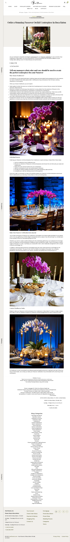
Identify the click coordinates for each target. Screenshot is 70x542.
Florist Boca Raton (48, 513)
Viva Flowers (53, 395)
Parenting (36, 489)
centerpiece (34, 57)
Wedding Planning (36, 500)
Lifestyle (37, 483)
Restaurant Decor (36, 497)
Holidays (37, 472)
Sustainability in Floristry (37, 499)
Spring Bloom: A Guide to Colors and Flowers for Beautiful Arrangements (36, 394)
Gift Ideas (36, 466)
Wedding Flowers (47, 519)
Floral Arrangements (37, 428)
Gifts (37, 468)
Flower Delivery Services (37, 446)
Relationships (36, 495)
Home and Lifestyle (36, 479)
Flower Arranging (36, 445)
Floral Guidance (36, 435)
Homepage (46, 511)
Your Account (30, 511)
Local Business (36, 485)
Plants (36, 490)
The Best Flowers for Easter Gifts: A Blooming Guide (37, 391)
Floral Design (37, 431)
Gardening (36, 460)
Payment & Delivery (54, 6)
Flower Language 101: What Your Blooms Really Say (36, 388)
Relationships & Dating (36, 496)
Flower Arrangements (36, 443)
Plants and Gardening (36, 492)
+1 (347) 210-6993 (14, 66)
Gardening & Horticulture (37, 462)
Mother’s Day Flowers (39, 6)
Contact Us (30, 521)
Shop (15, 6)
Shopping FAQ (31, 519)
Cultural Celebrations (37, 422)
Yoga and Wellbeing (37, 503)
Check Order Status (32, 513)
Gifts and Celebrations (36, 469)
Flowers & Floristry (36, 451)
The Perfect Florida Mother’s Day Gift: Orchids (36, 382)
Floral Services (36, 438)
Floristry (37, 441)
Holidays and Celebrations (36, 475)
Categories (46, 521)
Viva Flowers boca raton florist (37, 17)
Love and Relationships (36, 487)
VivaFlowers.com (13, 536)
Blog (36, 8)
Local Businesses (36, 486)
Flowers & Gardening (37, 452)
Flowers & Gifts (36, 453)
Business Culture (36, 417)
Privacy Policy (56, 536)
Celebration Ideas (36, 419)
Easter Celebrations (37, 424)
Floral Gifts (36, 434)
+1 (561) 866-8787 (9, 529)
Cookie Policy (65, 536)
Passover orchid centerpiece (39, 379)
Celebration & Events (37, 418)
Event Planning (37, 425)
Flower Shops (36, 448)
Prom (36, 493)
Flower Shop (46, 516)
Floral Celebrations (36, 429)
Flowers (26, 12)
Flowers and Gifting (36, 456)
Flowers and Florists (37, 455)
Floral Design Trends (37, 432)
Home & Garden (37, 476)
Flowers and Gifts (36, 458)
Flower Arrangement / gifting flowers (37, 442)
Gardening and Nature (36, 465)
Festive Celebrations (37, 426)
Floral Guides (37, 436)
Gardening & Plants (36, 463)
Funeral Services (37, 459)
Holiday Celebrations (37, 470)
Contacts (43, 8)
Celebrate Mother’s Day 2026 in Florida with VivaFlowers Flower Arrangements (36, 389)
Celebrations (37, 421)
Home (10, 6)
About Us (29, 8)
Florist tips (36, 439)
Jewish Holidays (37, 482)
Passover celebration (46, 57)
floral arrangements (28, 379)
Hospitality (36, 480)
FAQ (64, 6)
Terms (44, 524)
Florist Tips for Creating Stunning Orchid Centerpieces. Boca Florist (36, 380)
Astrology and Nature (36, 415)
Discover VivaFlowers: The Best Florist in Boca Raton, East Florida (37, 392)
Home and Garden (36, 478)
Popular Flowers (25, 6)
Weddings (36, 502)
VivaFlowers (49, 379)
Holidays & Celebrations (36, 473)
